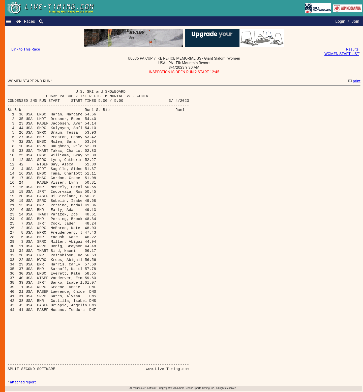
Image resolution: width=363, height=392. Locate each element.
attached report (23, 382)
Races (29, 21)
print (353, 81)
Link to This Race (25, 49)
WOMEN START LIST (341, 54)
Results (352, 49)
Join (355, 21)
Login (340, 21)
